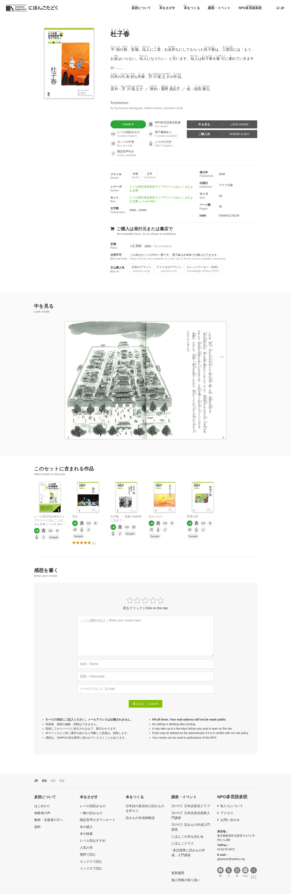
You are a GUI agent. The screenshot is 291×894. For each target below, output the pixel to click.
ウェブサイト (253, 873)
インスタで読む (91, 868)
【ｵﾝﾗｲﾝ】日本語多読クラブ (190, 806)
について (141, 7)
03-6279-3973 (226, 849)
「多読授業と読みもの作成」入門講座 (188, 853)
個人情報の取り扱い (185, 880)
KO (62, 781)
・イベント (219, 7)
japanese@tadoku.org (231, 859)
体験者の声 (42, 813)
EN (44, 781)
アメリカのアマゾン (169, 269)
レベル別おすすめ (93, 840)
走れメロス (156, 516)
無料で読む (88, 854)
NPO (250, 7)
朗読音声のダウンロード (97, 820)
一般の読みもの (91, 813)
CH (53, 781)
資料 (37, 827)
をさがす (167, 7)
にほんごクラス (182, 843)
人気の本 (86, 847)
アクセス (226, 813)
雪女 (75, 516)
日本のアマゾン (141, 269)
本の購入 (86, 827)
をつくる (191, 7)
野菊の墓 (192, 516)
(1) (94, 543)
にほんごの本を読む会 (187, 836)
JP (36, 781)
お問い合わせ (230, 820)
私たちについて (231, 806)
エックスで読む (91, 861)
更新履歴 (177, 873)
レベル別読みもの (93, 806)
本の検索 (86, 833)
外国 (135, 175)
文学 (150, 175)
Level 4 (128, 124)
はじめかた (42, 806)
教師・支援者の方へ (48, 820)
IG (237, 872)
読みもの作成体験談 (140, 818)
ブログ (245, 872)
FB (220, 872)
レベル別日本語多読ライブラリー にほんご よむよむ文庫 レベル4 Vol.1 (49, 520)
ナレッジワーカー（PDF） (203, 269)
